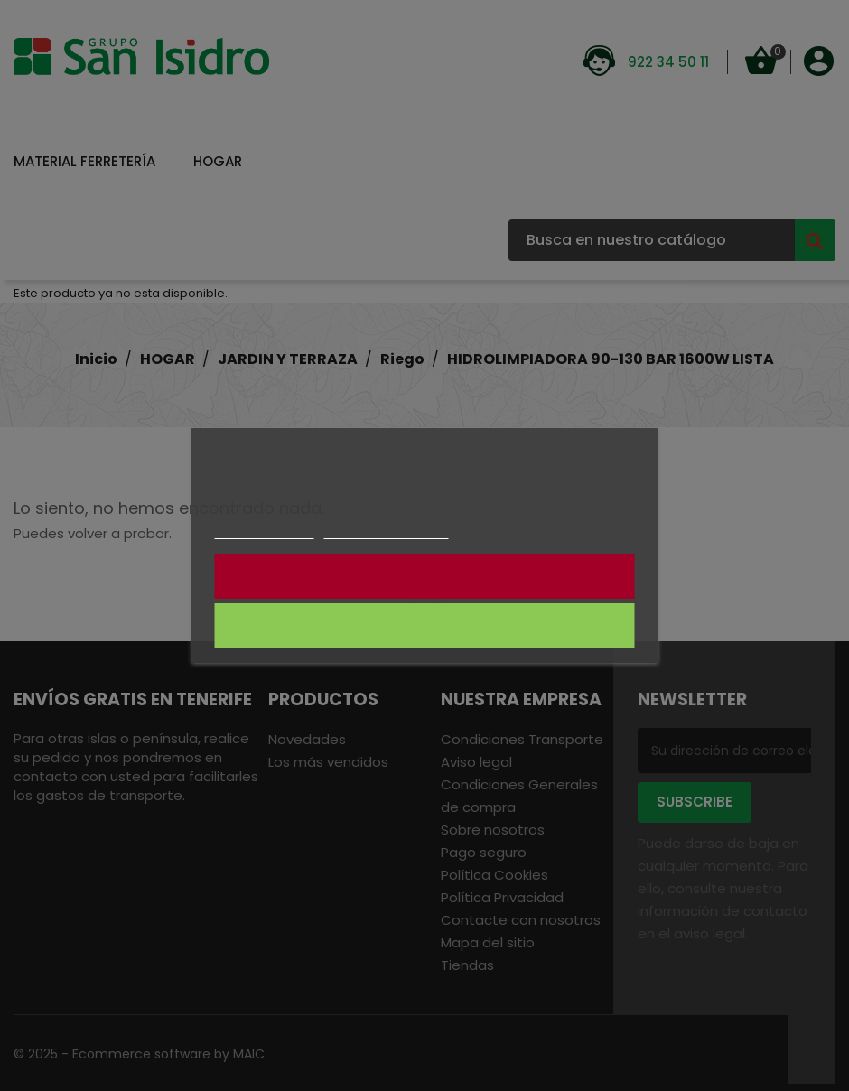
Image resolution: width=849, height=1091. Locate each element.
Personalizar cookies (386, 530)
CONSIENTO (425, 626)
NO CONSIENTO (425, 576)
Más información (263, 530)
